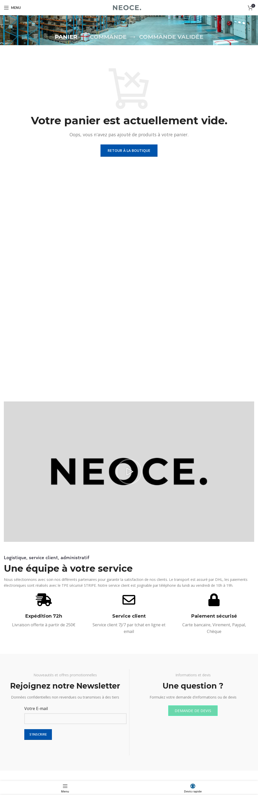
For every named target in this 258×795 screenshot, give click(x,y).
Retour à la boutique (129, 150)
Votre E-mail (36, 708)
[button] (129, 471)
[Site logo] (129, 7)
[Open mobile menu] (12, 8)
